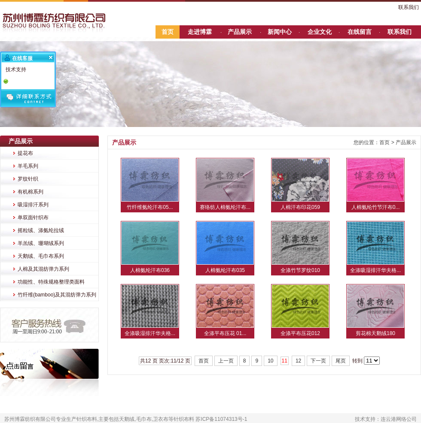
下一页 (318, 361)
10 (270, 361)
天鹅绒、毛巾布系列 (41, 256)
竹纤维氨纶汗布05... (150, 207)
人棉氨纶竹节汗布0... (375, 207)
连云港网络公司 (399, 419)
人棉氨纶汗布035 (225, 270)
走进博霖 (200, 31)
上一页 (226, 361)
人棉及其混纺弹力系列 (43, 269)
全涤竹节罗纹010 (300, 270)
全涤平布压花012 (300, 333)
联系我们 (408, 7)
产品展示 (240, 31)
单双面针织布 (33, 218)
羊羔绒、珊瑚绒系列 (41, 243)
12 (298, 361)
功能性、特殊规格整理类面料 (51, 282)
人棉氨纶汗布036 (150, 270)
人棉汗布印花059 (300, 207)
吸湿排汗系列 (33, 205)
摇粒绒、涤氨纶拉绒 (41, 230)
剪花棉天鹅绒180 (375, 333)
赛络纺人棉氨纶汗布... (225, 207)
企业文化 (320, 31)
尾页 (341, 361)
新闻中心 (280, 31)
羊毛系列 (28, 166)
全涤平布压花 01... (225, 333)
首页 (168, 31)
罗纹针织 (28, 179)
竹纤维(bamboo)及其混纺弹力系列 (57, 295)
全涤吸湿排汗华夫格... (375, 270)
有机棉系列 (30, 192)
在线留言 (360, 31)
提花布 (25, 153)
